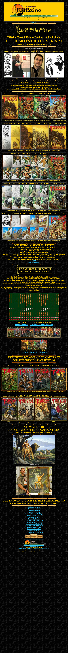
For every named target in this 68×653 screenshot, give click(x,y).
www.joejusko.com (33, 262)
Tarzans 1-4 (24, 352)
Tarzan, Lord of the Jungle (34, 524)
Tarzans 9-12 (43, 352)
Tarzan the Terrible (34, 519)
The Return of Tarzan (34, 509)
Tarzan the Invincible (34, 529)
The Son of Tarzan (34, 512)
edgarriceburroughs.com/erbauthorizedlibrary (34, 325)
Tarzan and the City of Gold (34, 532)
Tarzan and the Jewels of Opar (34, 514)
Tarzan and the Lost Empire (34, 525)
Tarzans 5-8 (33, 352)
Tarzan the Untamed (34, 517)
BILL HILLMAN (34, 546)
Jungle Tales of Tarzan (34, 515)
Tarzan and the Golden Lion (34, 520)
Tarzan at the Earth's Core (34, 527)
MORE (34, 261)
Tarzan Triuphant (33, 530)
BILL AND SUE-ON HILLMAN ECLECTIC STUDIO (34, 549)
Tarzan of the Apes (34, 507)
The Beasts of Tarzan (34, 510)
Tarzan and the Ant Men (34, 522)
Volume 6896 (34, 22)
